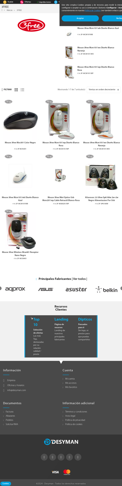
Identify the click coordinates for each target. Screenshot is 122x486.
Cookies (5, 484)
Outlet (10, 2)
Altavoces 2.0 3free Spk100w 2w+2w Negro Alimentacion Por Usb (101, 199)
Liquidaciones (45, 2)
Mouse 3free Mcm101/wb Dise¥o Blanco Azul (98, 28)
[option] (15, 289)
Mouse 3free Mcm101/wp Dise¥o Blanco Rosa (95, 68)
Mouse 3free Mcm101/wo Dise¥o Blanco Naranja (95, 49)
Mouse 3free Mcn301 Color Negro (20, 143)
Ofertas (28, 2)
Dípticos (85, 319)
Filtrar (7, 89)
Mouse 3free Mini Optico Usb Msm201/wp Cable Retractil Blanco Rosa (61, 199)
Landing (61, 319)
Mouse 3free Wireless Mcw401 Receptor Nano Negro (20, 253)
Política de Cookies (93, 11)
